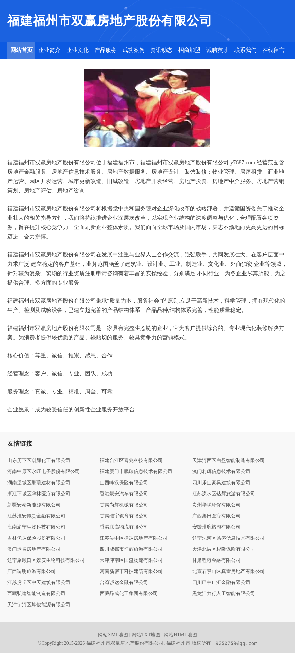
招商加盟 (189, 50)
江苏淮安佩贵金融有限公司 (36, 516)
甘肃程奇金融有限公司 (216, 560)
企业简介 (49, 50)
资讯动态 (161, 50)
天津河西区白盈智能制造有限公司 (228, 460)
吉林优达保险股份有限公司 (36, 538)
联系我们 (245, 50)
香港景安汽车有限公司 (124, 493)
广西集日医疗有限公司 (216, 516)
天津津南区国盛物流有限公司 (131, 560)
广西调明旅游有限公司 (31, 571)
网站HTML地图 (180, 634)
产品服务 (106, 50)
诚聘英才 (217, 50)
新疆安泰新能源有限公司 (34, 505)
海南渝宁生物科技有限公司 (36, 527)
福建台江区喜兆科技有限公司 (131, 460)
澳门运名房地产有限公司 (34, 549)
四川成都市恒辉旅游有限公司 (131, 549)
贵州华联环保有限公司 (216, 505)
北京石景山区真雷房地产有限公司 (228, 571)
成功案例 (134, 50)
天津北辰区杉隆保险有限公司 (223, 549)
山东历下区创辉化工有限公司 (38, 460)
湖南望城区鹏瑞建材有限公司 (38, 482)
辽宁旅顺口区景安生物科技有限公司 (46, 560)
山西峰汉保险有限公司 (124, 482)
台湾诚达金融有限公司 (124, 582)
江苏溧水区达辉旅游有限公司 (223, 493)
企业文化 (77, 50)
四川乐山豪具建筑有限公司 (221, 482)
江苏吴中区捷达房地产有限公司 (134, 538)
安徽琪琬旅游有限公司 (216, 527)
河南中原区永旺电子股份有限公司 (43, 471)
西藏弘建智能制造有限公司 (36, 593)
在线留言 (273, 50)
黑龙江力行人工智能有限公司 (223, 593)
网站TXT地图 (146, 634)
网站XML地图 (113, 634)
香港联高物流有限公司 (124, 527)
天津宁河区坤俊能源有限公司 (38, 604)
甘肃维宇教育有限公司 (124, 516)
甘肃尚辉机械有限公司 (124, 505)
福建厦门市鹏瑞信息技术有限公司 (136, 471)
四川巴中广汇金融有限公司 (221, 582)
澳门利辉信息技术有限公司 (221, 471)
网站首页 (21, 50)
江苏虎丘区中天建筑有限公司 (38, 582)
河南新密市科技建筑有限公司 (131, 571)
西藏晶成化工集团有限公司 (129, 593)
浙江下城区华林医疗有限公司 (38, 493)
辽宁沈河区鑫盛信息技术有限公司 (228, 538)
